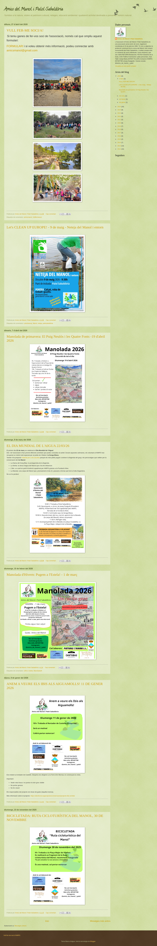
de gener (122, 102)
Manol (35, 323)
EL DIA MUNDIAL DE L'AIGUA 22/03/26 (38, 446)
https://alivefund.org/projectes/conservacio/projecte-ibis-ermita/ (53, 796)
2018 (119, 129)
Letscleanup (28, 323)
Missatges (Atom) (20, 926)
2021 (119, 119)
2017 (119, 133)
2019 (119, 126)
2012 (119, 149)
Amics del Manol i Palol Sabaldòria (130, 39)
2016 (119, 136)
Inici (47, 921)
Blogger (92, 941)
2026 (119, 76)
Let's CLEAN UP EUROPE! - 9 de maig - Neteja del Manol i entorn (55, 227)
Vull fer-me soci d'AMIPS (12, 935)
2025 (119, 106)
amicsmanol (28, 217)
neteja (40, 323)
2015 (119, 139)
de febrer (122, 99)
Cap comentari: (51, 214)
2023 (119, 113)
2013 (119, 146)
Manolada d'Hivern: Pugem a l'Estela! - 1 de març (42, 574)
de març (122, 96)
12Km (26, 671)
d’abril (121, 79)
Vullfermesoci (37, 217)
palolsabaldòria (48, 323)
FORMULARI (15, 46)
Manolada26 (38, 671)
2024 (119, 110)
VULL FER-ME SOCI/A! (25, 30)
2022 (119, 116)
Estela (31, 671)
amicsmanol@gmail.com (22, 50)
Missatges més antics (100, 921)
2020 (119, 123)
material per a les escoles (31, 457)
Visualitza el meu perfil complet (125, 66)
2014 (119, 142)
